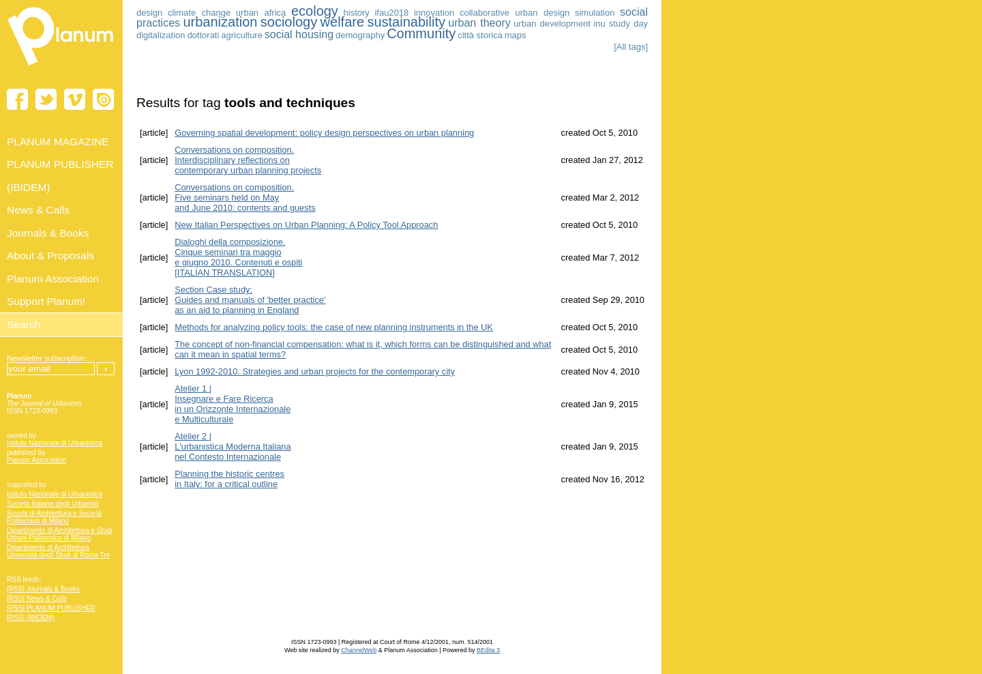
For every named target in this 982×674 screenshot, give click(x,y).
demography (360, 35)
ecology (314, 10)
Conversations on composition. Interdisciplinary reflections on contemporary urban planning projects (248, 160)
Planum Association (36, 460)
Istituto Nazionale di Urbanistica (54, 443)
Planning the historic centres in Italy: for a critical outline (229, 479)
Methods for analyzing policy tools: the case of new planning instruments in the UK (334, 327)
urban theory (479, 23)
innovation (434, 13)
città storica (480, 35)
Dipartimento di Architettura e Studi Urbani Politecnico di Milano (60, 534)
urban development (552, 23)
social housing (299, 34)
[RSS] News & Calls (37, 598)
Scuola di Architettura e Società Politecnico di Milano (54, 517)
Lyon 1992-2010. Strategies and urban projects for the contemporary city (315, 371)
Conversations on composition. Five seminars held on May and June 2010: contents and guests (245, 197)
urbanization (220, 21)
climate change (199, 13)
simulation (595, 13)
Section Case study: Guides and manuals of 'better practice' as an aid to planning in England (250, 299)
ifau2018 (391, 13)
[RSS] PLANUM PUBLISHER (51, 608)
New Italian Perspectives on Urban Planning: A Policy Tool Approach (306, 225)
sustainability (406, 21)
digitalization (160, 35)
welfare (342, 21)
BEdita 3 (488, 650)
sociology (289, 21)
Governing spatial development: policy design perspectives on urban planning (324, 133)
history (357, 13)
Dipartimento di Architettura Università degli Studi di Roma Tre (58, 551)
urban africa (261, 13)
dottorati (203, 35)
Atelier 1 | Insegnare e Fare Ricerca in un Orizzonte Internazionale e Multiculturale (233, 403)
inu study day (620, 23)
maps (515, 35)
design (149, 13)
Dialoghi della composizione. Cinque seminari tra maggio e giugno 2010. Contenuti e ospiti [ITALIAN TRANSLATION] (238, 257)
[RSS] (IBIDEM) (31, 617)
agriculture (242, 35)
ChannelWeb (358, 650)
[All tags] (631, 47)
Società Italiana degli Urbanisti (53, 504)
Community (421, 33)
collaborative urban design (514, 13)
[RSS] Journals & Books (43, 589)
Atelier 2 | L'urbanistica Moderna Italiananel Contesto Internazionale (233, 446)
